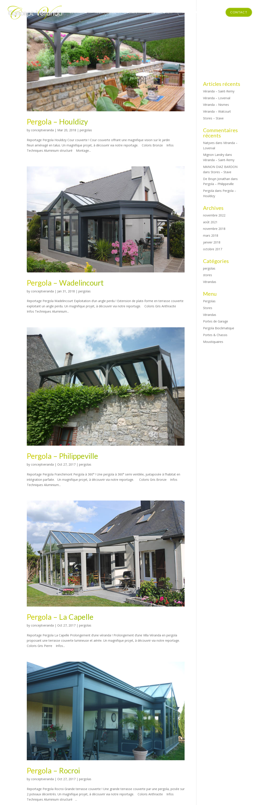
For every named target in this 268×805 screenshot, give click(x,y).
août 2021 (210, 222)
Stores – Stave (213, 118)
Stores (130, 12)
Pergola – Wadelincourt (65, 282)
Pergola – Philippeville (62, 455)
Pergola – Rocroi (53, 770)
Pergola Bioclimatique (218, 328)
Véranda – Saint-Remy (218, 91)
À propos (51, 12)
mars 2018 (210, 235)
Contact (238, 12)
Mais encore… (160, 12)
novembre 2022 (214, 215)
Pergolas (106, 12)
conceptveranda (42, 130)
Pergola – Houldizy (57, 121)
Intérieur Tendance (201, 12)
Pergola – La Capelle (60, 616)
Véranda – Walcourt (217, 111)
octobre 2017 (212, 249)
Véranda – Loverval (216, 98)
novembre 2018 (214, 229)
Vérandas (78, 12)
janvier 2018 (211, 242)
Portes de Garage (215, 321)
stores (207, 275)
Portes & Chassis (215, 335)
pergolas (86, 130)
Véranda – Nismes (216, 105)
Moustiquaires (213, 342)
